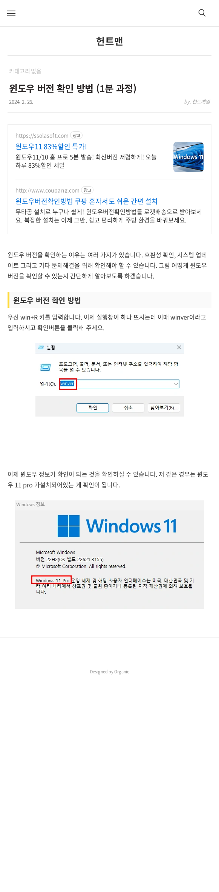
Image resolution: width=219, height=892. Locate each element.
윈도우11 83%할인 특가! (51, 146)
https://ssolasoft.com (42, 135)
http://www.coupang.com (47, 190)
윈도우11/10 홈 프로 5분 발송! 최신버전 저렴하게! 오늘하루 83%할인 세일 (86, 160)
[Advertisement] (109, 294)
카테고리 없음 (25, 71)
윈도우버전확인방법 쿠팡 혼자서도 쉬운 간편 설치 (86, 201)
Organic (121, 883)
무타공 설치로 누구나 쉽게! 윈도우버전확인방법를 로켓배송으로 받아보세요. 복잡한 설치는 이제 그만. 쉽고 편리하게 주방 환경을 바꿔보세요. (108, 215)
